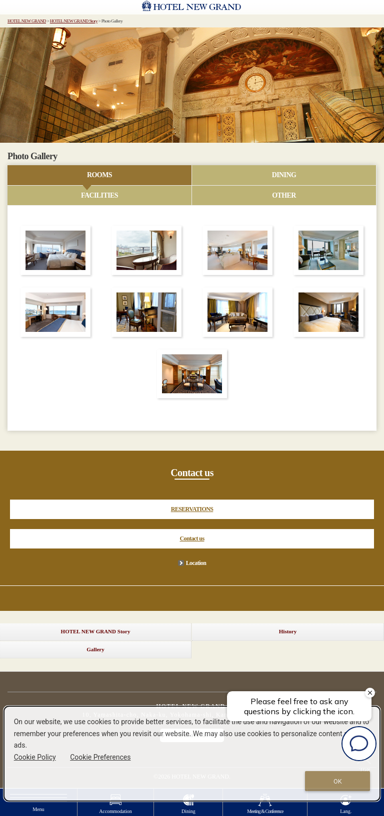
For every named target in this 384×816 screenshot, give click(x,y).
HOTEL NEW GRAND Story (74, 20)
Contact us (192, 538)
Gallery (95, 649)
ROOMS (99, 175)
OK (338, 781)
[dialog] (192, 753)
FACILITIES (99, 195)
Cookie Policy (35, 757)
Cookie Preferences (100, 757)
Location (196, 562)
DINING (284, 175)
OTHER (284, 195)
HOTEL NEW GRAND (27, 20)
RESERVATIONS (192, 509)
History (287, 631)
